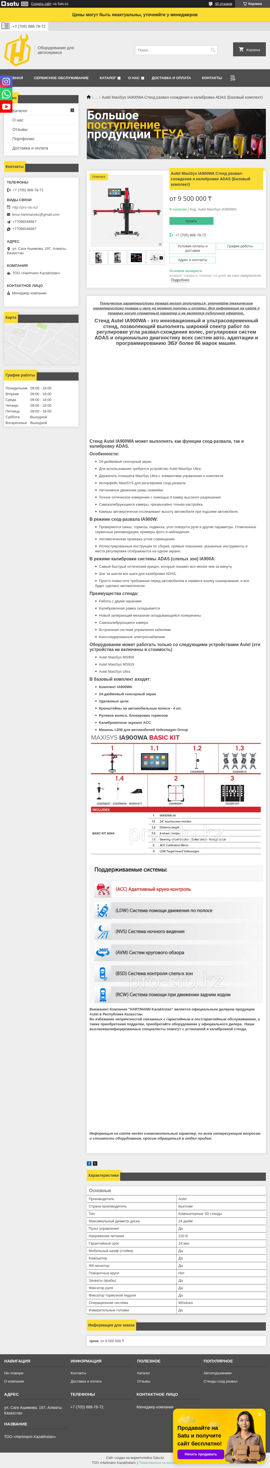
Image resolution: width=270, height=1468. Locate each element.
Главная (14, 78)
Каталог (108, 78)
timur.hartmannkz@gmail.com (36, 214)
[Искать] (213, 50)
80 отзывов (223, 4)
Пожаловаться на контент (158, 1463)
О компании (14, 1381)
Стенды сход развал (220, 1381)
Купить (191, 221)
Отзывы (20, 129)
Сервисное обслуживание (61, 78)
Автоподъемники (217, 1373)
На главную (13, 1373)
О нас (134, 78)
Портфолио (23, 138)
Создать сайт (41, 4)
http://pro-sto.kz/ (25, 207)
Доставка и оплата (171, 78)
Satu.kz (158, 1458)
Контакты (212, 78)
